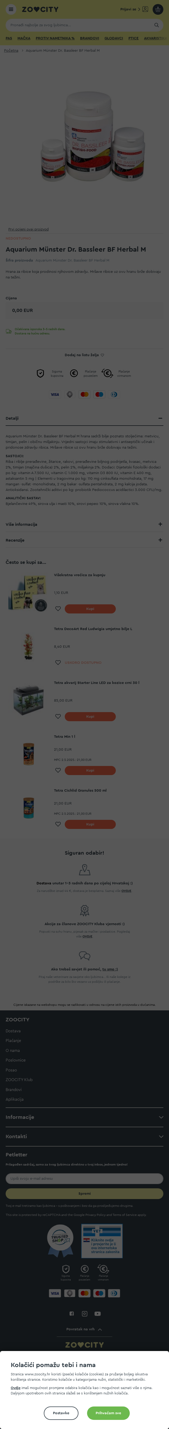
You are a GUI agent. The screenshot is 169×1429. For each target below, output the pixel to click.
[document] (87, 1392)
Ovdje (15, 1388)
